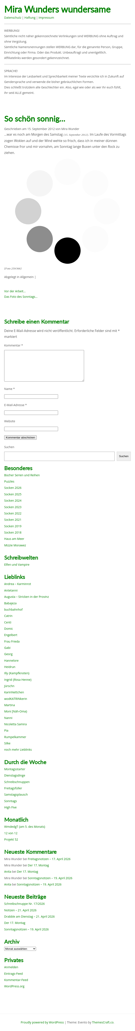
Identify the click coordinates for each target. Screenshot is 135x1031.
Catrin (8, 616)
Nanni (8, 718)
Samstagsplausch (16, 794)
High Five (10, 807)
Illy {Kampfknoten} (17, 673)
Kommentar (13, 345)
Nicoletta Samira (15, 724)
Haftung (29, 18)
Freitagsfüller (13, 788)
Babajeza (10, 603)
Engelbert (10, 635)
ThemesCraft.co (102, 1022)
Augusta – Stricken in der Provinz (26, 597)
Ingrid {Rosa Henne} (17, 680)
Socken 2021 (12, 520)
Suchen (9, 447)
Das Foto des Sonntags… (21, 297)
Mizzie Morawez (15, 545)
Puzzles (9, 481)
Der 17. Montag (38, 865)
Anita (7, 872)
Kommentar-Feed (16, 980)
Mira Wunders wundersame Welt (57, 9)
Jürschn (9, 686)
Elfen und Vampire (16, 565)
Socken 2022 (12, 513)
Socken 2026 (12, 488)
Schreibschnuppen (17, 782)
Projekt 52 (11, 839)
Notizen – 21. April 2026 (20, 910)
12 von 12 (10, 833)
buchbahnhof (13, 609)
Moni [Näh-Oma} (15, 711)
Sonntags (10, 801)
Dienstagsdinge (14, 775)
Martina (9, 705)
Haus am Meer (14, 539)
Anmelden (11, 967)
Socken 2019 (12, 526)
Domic (8, 629)
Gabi (7, 648)
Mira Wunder (70, 129)
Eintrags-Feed (13, 974)
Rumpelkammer (15, 737)
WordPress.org (14, 986)
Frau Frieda (12, 641)
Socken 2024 (12, 500)
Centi (7, 622)
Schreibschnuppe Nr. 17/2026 (24, 904)
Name (9, 389)
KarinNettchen (14, 692)
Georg (8, 654)
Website (9, 421)
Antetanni (11, 590)
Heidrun (9, 667)
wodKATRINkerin (15, 699)
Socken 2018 (12, 532)
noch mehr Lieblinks (18, 750)
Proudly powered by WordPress (42, 1022)
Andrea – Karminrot (17, 584)
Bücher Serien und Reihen (22, 475)
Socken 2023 (12, 507)
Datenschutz (12, 18)
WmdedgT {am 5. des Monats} (24, 827)
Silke (7, 743)
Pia (6, 730)
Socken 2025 (12, 494)
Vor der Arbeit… (15, 291)
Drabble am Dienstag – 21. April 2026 (29, 916)
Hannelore (11, 660)
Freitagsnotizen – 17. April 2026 (49, 859)
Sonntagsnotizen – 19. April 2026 (50, 878)
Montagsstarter (14, 769)
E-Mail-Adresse (15, 405)
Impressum (46, 18)
